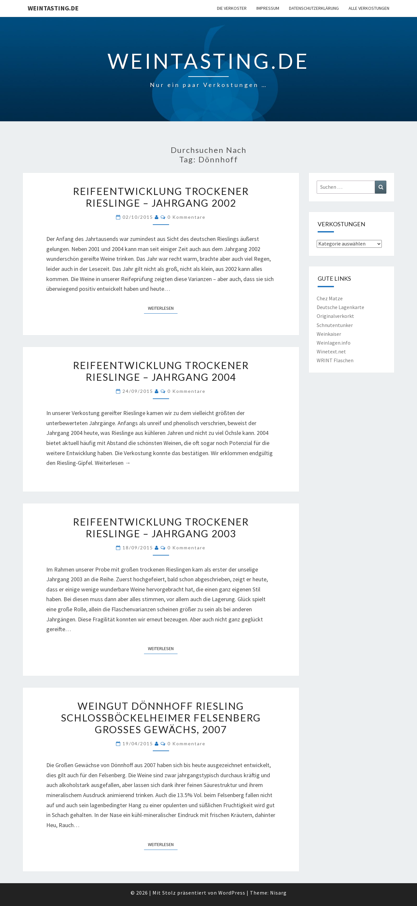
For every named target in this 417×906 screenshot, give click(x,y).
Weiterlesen (163, 307)
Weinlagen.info (334, 342)
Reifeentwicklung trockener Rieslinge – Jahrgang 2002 (161, 197)
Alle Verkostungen (369, 8)
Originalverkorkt (335, 316)
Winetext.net (331, 351)
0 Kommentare (186, 217)
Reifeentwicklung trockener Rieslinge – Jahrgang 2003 (161, 527)
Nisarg (278, 892)
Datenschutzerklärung (314, 8)
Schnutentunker (335, 325)
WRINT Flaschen (335, 360)
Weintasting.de (53, 8)
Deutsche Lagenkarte (340, 307)
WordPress (231, 892)
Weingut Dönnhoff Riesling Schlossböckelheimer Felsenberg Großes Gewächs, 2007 (161, 717)
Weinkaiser (329, 334)
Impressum (267, 8)
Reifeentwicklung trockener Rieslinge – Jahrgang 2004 (161, 371)
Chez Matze (330, 298)
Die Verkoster (232, 8)
